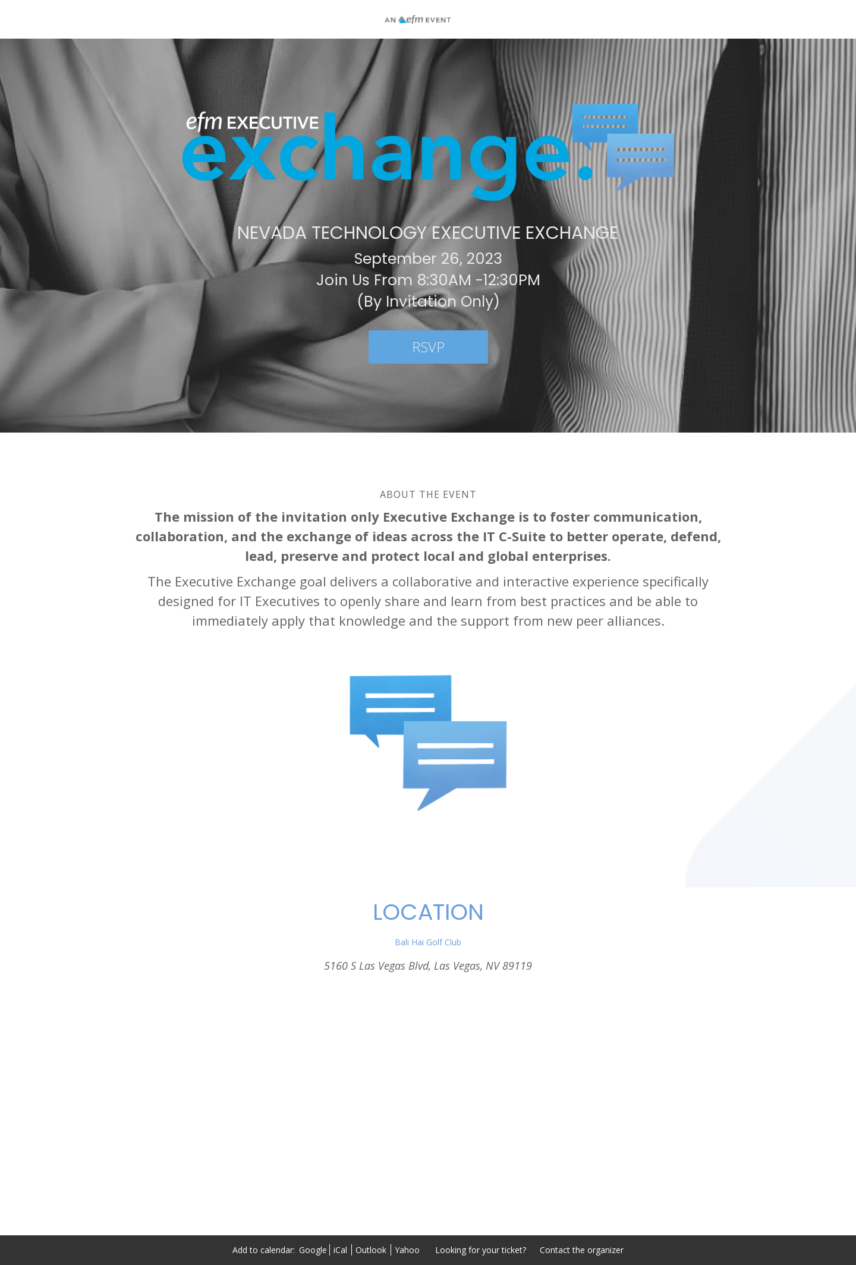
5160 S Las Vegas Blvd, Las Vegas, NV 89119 (428, 965)
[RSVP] (428, 347)
